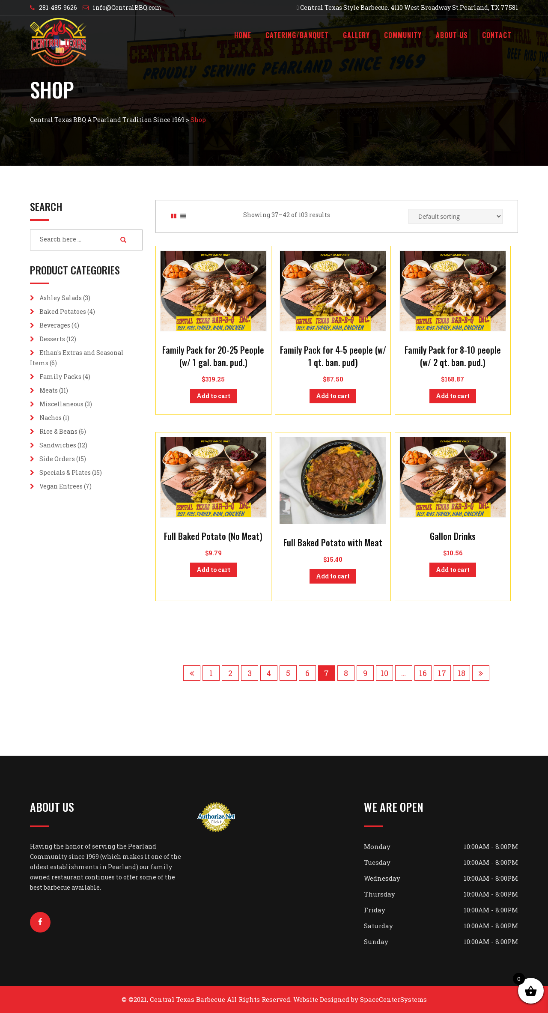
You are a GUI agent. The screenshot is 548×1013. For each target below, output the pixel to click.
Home (242, 35)
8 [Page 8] (346, 673)
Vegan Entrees (61, 486)
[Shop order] (455, 216)
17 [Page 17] (442, 673)
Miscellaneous (61, 404)
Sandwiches (57, 445)
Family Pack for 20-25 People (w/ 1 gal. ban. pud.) (213, 356)
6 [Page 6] (307, 673)
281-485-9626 (58, 7)
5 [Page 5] (288, 673)
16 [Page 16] (423, 673)
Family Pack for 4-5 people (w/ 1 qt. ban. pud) (333, 356)
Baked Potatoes (62, 311)
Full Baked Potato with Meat (332, 542)
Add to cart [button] (213, 396)
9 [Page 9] (365, 673)
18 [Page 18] (461, 673)
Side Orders (57, 459)
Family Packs (60, 376)
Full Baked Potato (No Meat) (213, 536)
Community (403, 35)
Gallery (356, 35)
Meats (48, 390)
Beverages (54, 325)
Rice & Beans (58, 431)
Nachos (50, 418)
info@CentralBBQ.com (127, 7)
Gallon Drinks (453, 536)
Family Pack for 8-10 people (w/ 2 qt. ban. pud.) (453, 356)
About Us (452, 35)
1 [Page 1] (211, 673)
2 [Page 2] (230, 673)
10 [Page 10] (384, 673)
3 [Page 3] (249, 673)
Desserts (52, 339)
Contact (497, 35)
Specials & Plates (65, 472)
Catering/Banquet (297, 35)
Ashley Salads (60, 298)
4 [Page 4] (268, 673)
